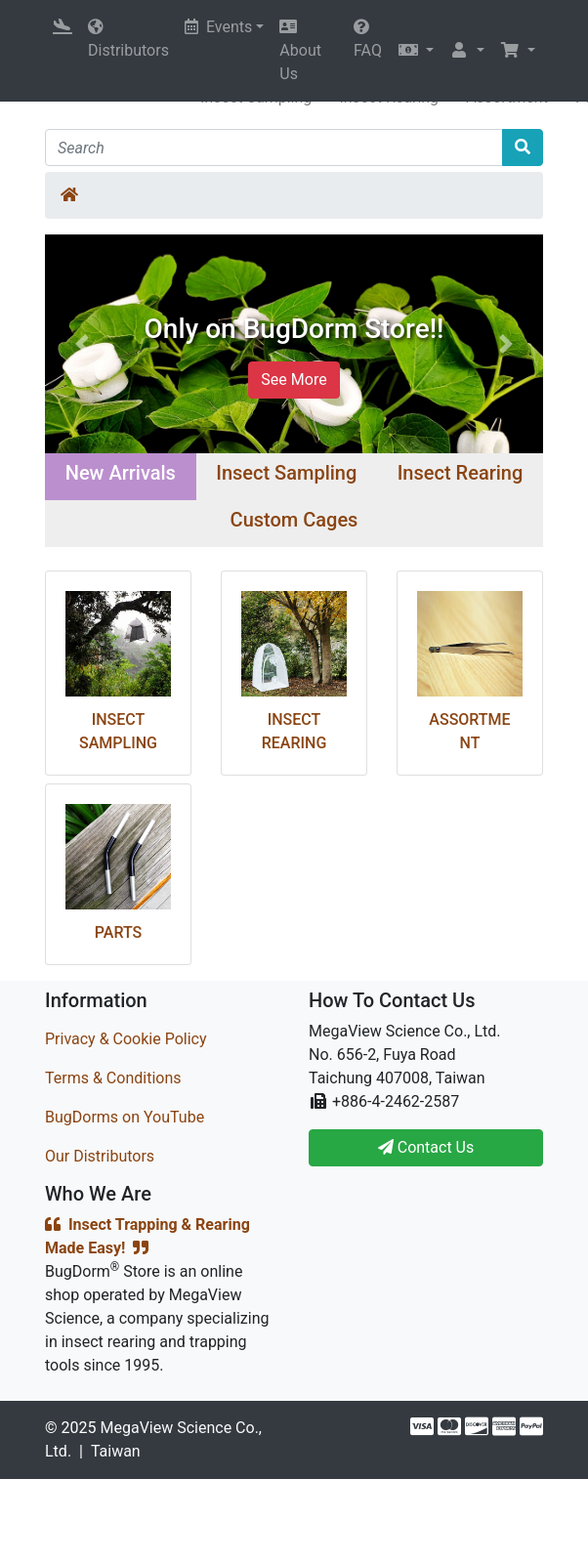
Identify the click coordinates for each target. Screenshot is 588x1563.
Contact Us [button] (426, 1147)
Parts (118, 932)
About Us (300, 51)
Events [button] (218, 27)
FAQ (368, 39)
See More (293, 379)
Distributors (128, 39)
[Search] (274, 147)
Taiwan (116, 1451)
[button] (416, 50)
